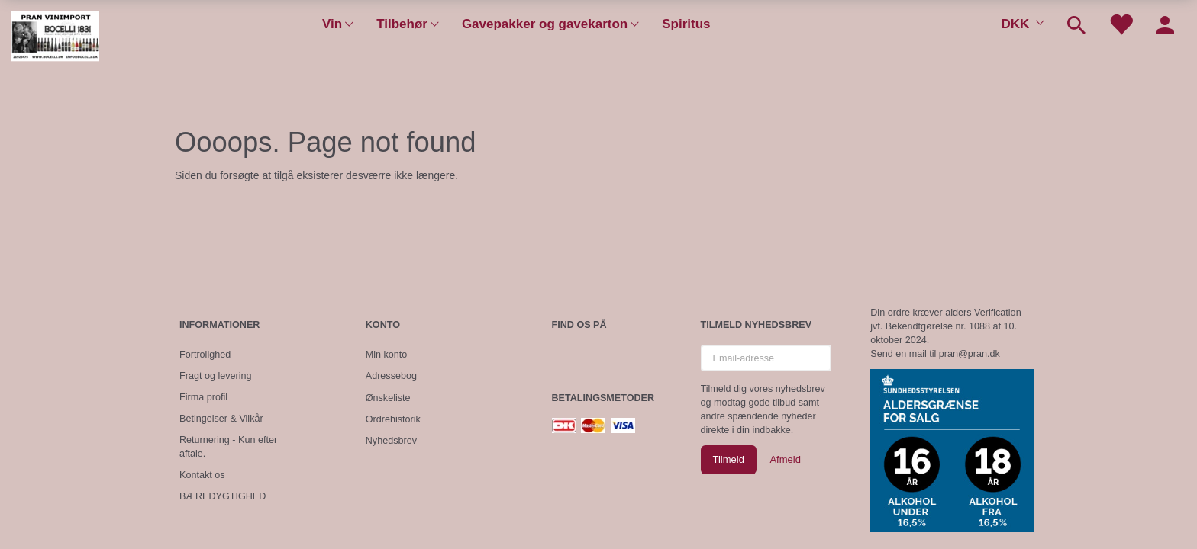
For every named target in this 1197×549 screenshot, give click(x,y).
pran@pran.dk (969, 353)
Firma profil (203, 397)
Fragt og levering (215, 376)
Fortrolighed (205, 354)
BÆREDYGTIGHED (222, 496)
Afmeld (785, 459)
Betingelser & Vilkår (221, 418)
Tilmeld (728, 459)
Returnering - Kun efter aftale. (228, 447)
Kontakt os (202, 475)
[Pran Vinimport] (55, 42)
